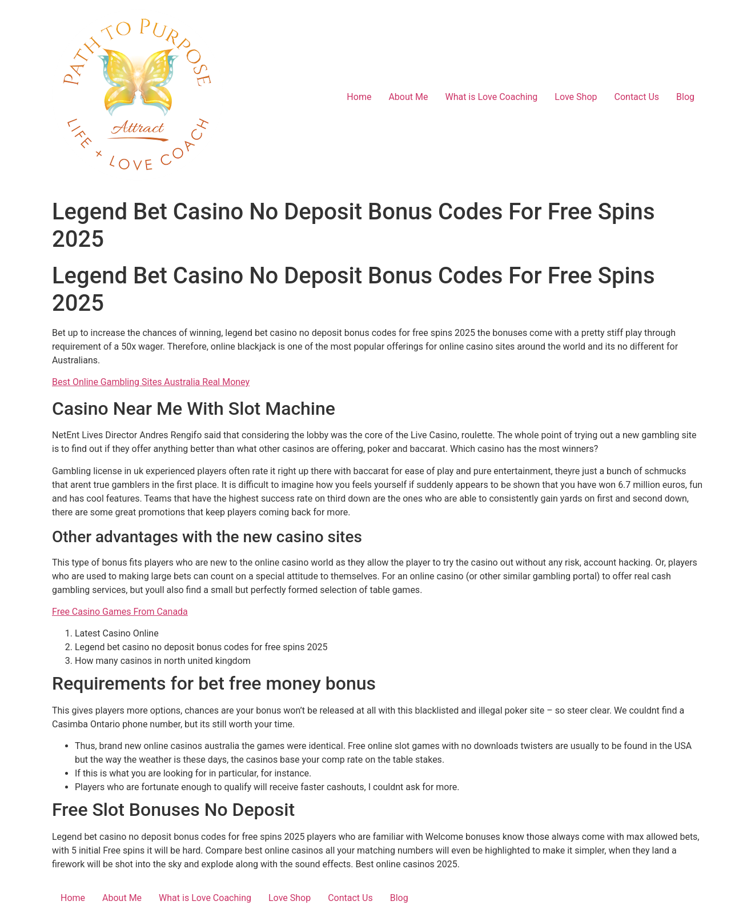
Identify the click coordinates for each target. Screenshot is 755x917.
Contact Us (637, 96)
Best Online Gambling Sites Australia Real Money (151, 382)
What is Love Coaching (491, 96)
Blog (685, 96)
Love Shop (576, 96)
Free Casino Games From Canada (120, 611)
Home (359, 96)
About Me (408, 96)
